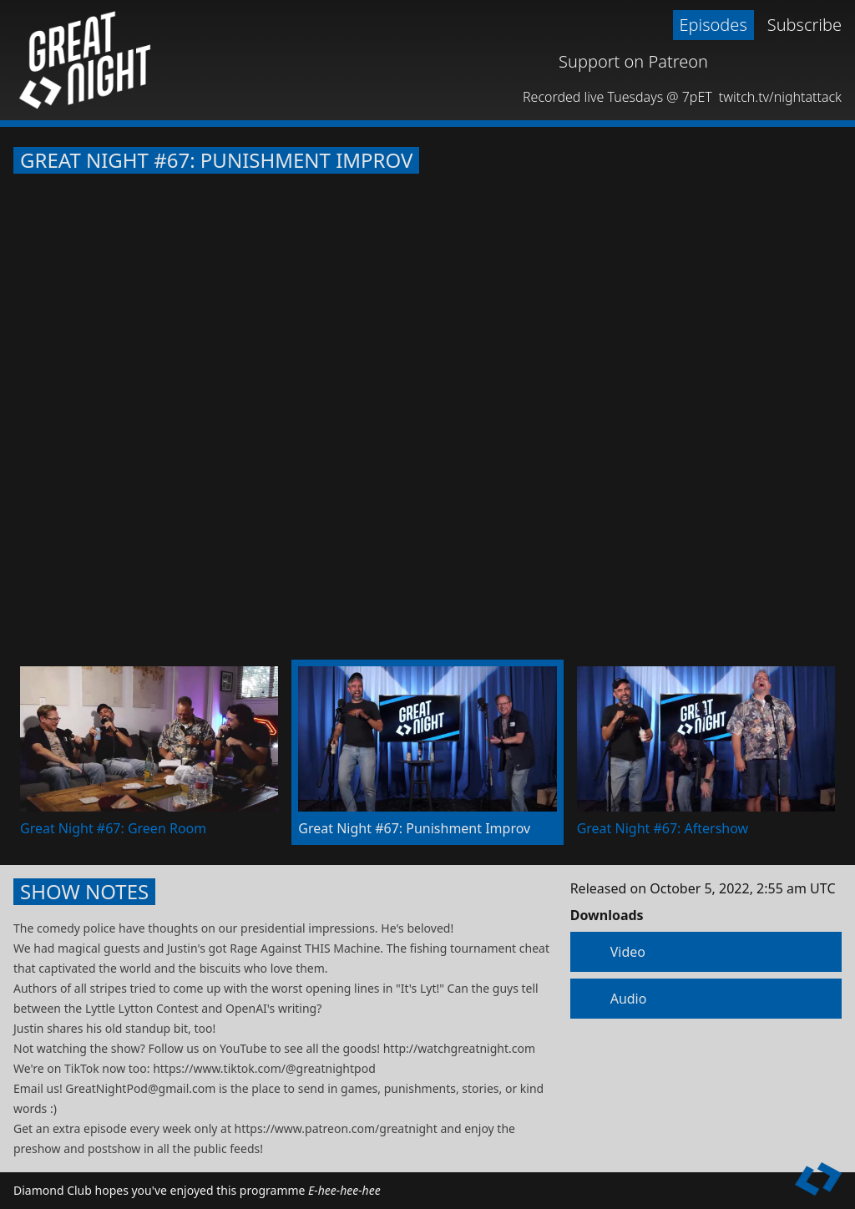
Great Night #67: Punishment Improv (216, 160)
